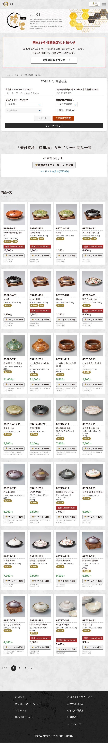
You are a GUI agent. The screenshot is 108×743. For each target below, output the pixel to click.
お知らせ (19, 697)
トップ (7, 75)
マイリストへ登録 (14, 255)
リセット (42, 118)
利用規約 (71, 717)
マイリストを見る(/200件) (54, 171)
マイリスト (20, 711)
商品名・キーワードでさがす (18, 89)
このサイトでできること (80, 697)
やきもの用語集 (75, 711)
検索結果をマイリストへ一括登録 (54, 164)
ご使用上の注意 (75, 704)
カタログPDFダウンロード (29, 704)
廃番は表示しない (67, 110)
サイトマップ (74, 724)
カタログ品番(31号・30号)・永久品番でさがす (77, 89)
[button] (104, 4)
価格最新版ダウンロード (56, 60)
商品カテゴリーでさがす (16, 100)
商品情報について (24, 717)
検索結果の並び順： (65, 100)
